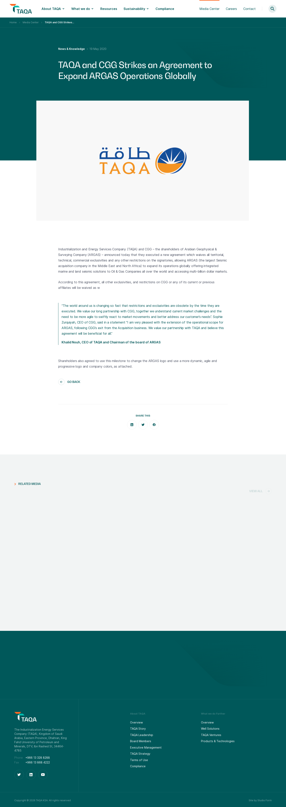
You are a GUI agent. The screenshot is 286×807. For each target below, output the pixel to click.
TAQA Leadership (141, 735)
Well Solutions (210, 728)
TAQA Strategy (140, 753)
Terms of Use (139, 760)
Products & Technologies (218, 741)
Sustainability (134, 9)
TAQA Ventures (211, 735)
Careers (231, 9)
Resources (108, 9)
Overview (136, 722)
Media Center (209, 9)
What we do (80, 9)
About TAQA (51, 9)
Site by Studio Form (260, 800)
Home (13, 22)
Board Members (140, 741)
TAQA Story (138, 728)
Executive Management (146, 747)
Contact (249, 9)
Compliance (165, 9)
